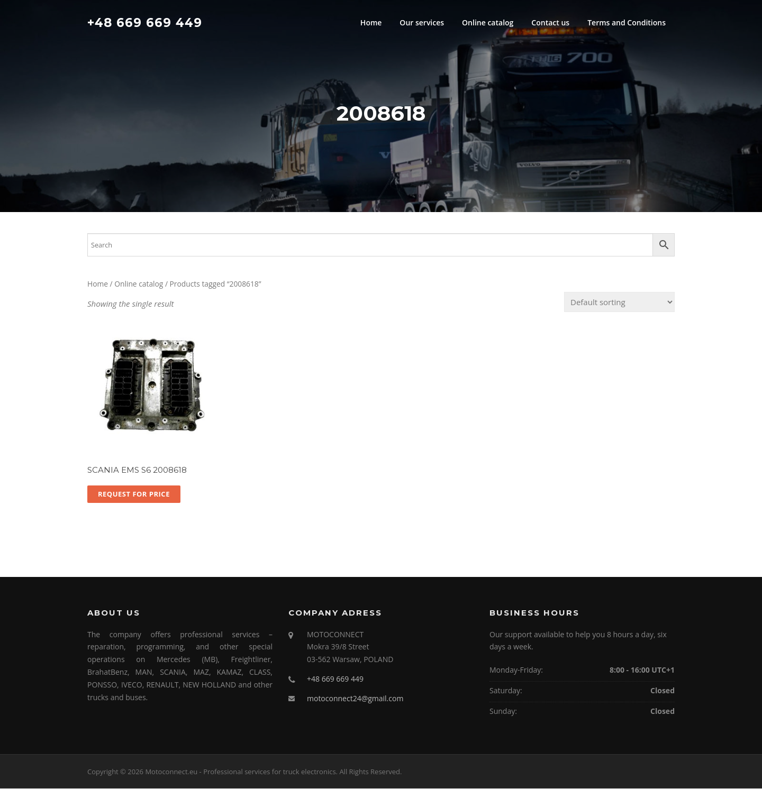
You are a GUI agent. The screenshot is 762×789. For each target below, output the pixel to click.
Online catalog (487, 22)
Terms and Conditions (626, 22)
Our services (422, 22)
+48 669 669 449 (144, 22)
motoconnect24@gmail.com (355, 699)
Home (371, 22)
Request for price (134, 494)
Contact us (550, 22)
